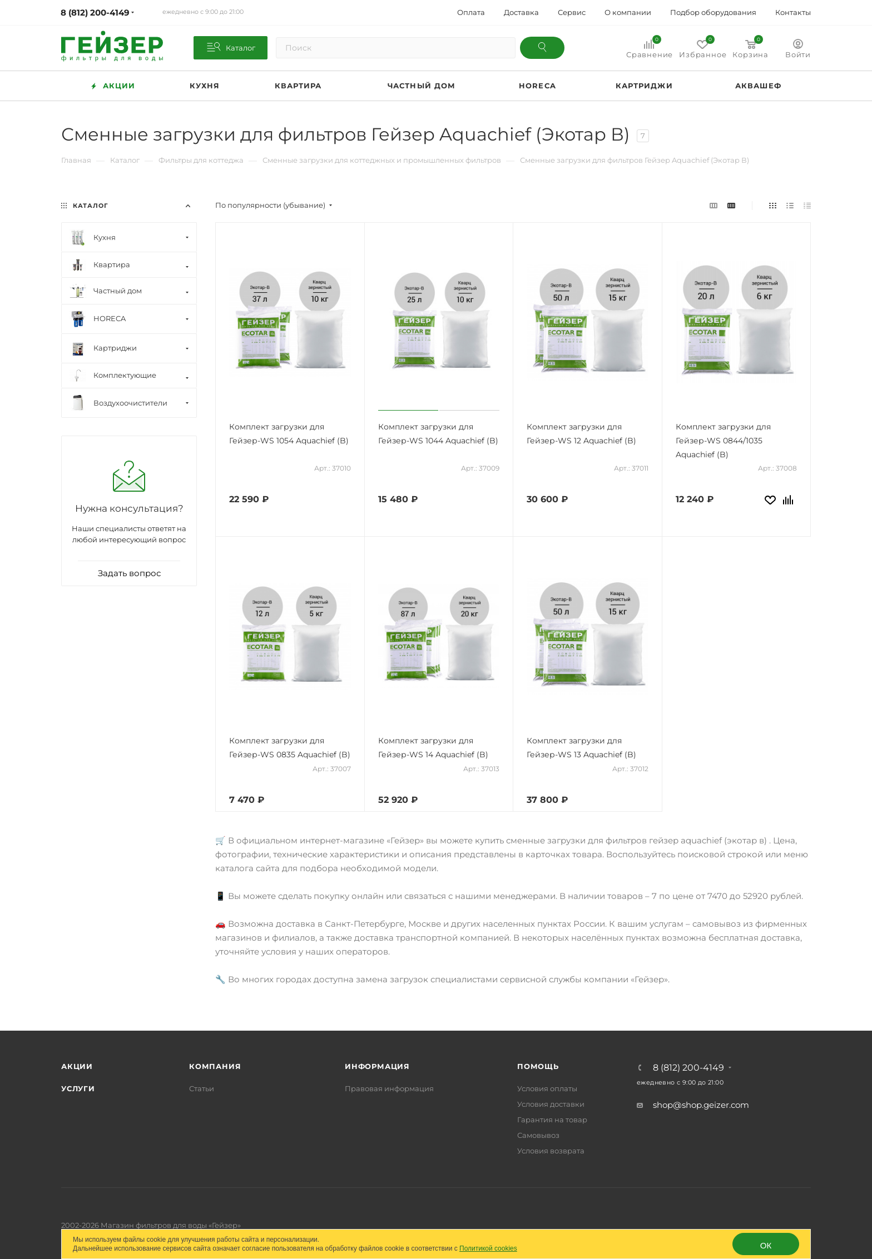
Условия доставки (550, 1104)
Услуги (78, 1088)
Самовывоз (538, 1135)
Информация (377, 1066)
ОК (765, 1245)
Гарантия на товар (552, 1119)
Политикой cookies (488, 1248)
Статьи (201, 1088)
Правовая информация (389, 1088)
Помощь (538, 1066)
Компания (215, 1066)
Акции (77, 1066)
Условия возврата (550, 1150)
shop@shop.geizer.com (701, 1105)
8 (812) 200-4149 (688, 1067)
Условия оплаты (547, 1088)
